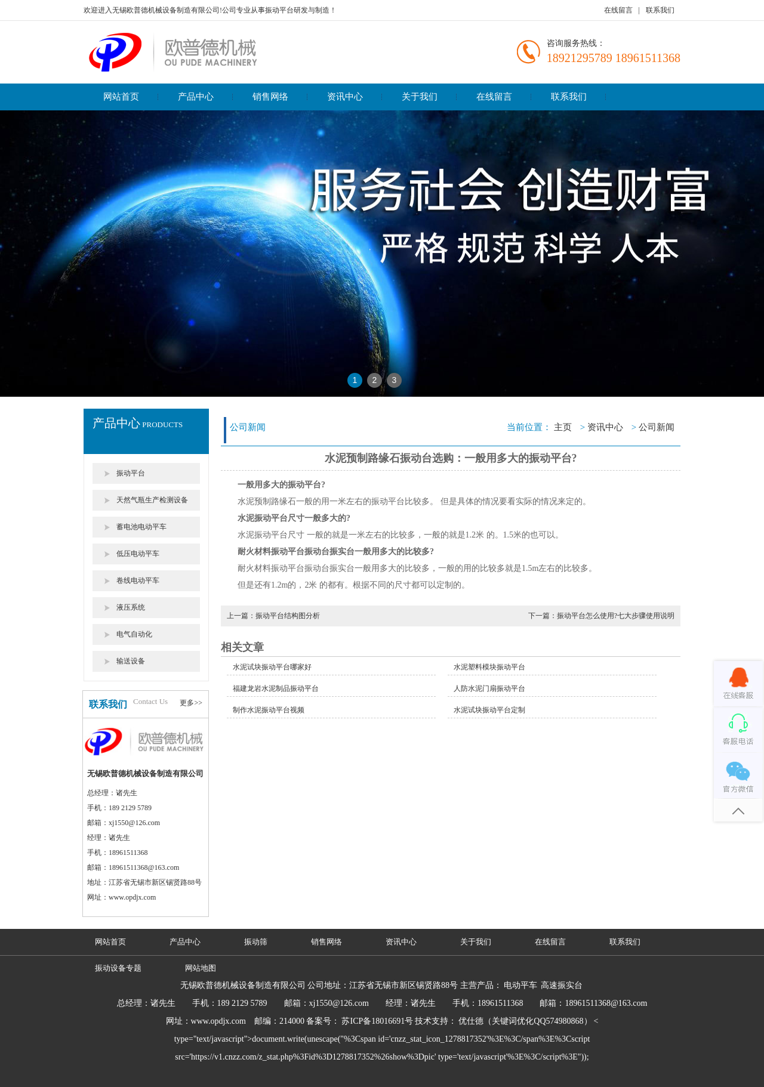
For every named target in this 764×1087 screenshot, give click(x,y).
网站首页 (121, 96)
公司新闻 (656, 427)
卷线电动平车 (137, 580)
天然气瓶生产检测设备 (152, 500)
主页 (563, 427)
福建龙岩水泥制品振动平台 (276, 688)
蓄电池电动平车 (141, 527)
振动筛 (255, 941)
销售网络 (270, 96)
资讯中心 (345, 96)
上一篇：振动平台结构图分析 (273, 616)
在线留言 (618, 10)
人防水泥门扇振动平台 (489, 688)
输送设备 (130, 661)
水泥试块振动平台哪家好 (272, 667)
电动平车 (520, 985)
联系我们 (660, 10)
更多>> (191, 703)
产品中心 (196, 96)
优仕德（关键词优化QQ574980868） (525, 1021)
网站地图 (200, 968)
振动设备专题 (118, 968)
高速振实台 (562, 985)
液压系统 (130, 607)
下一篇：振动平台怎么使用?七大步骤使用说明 (601, 616)
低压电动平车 (137, 553)
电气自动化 (134, 634)
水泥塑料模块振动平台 (489, 667)
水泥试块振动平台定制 (489, 710)
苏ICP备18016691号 (377, 1021)
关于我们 (420, 96)
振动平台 (130, 473)
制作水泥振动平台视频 (268, 710)
